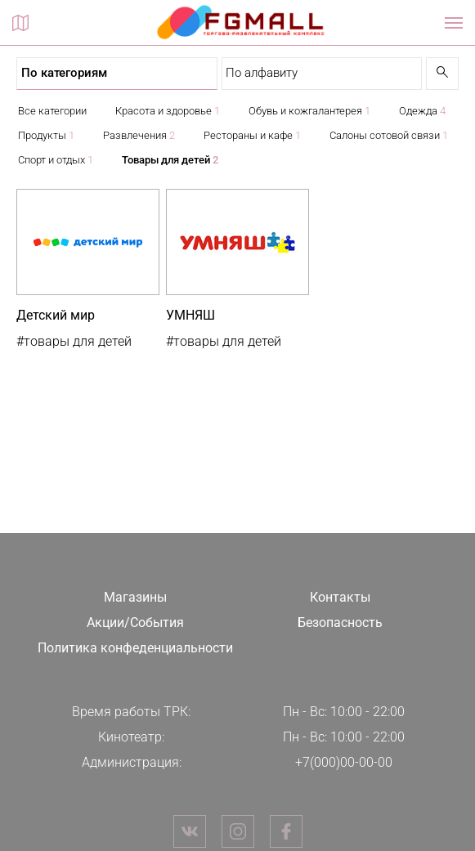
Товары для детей (170, 160)
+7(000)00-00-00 (343, 762)
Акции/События (135, 622)
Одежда (422, 111)
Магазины (135, 597)
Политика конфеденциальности (135, 648)
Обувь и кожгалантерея (309, 111)
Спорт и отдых (55, 160)
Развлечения (139, 135)
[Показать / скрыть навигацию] (453, 23)
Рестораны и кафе (252, 135)
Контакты (340, 597)
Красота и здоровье (167, 111)
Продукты (46, 135)
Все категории (52, 111)
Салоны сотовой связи (388, 135)
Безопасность (340, 622)
